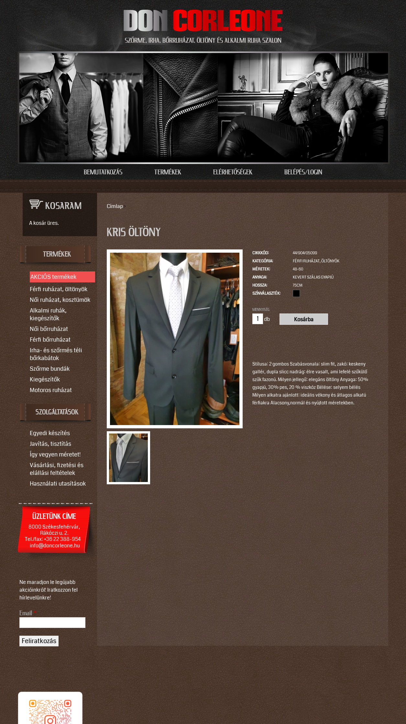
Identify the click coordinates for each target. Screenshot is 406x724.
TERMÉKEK (57, 254)
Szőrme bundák (50, 369)
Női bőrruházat (49, 329)
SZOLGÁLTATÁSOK (57, 412)
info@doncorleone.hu (55, 545)
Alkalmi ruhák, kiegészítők (48, 314)
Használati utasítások (58, 483)
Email (28, 613)
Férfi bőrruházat (50, 339)
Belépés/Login (303, 172)
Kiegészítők (45, 379)
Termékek (167, 172)
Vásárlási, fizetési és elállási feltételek (56, 469)
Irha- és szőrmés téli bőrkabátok (56, 354)
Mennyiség (260, 309)
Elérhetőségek (232, 172)
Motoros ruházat (51, 390)
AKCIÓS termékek (53, 277)
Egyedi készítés (50, 433)
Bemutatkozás (103, 172)
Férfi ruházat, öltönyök (316, 261)
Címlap (115, 206)
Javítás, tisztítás (50, 444)
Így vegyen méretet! (55, 454)
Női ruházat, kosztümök (60, 300)
